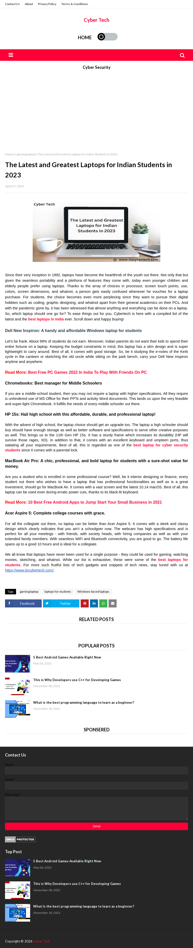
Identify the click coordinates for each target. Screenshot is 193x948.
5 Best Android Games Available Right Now (67, 657)
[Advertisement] (96, 109)
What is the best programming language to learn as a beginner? (83, 702)
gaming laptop (26, 154)
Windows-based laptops (93, 591)
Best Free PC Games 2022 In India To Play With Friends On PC (87, 372)
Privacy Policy (47, 4)
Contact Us (12, 4)
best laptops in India (46, 319)
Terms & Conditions (74, 4)
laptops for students (57, 591)
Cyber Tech (96, 20)
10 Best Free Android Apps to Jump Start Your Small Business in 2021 (95, 502)
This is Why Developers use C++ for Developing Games (77, 680)
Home (85, 37)
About (29, 4)
